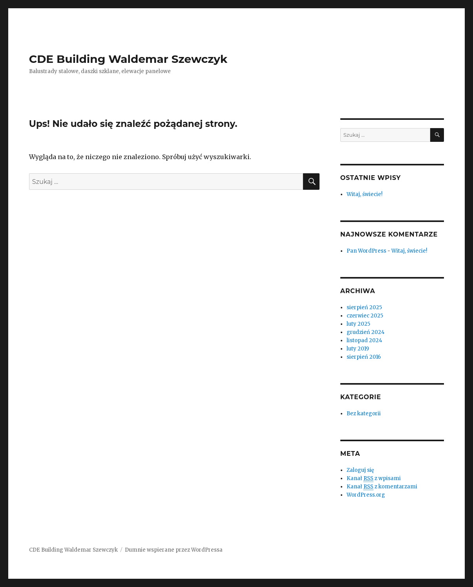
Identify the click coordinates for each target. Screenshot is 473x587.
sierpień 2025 (364, 307)
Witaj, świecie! (364, 194)
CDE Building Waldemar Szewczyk (128, 59)
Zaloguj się (360, 470)
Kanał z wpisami (374, 478)
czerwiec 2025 (365, 315)
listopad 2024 (364, 340)
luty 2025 (358, 324)
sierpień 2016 (364, 357)
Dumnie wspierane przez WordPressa (174, 550)
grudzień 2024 (366, 332)
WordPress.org (366, 495)
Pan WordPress (366, 251)
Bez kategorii (364, 413)
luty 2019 (358, 348)
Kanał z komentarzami (382, 486)
